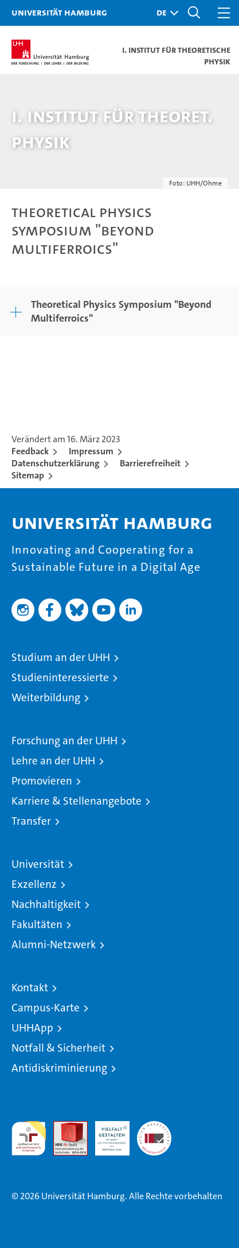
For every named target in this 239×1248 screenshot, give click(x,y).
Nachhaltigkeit (46, 904)
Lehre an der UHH (53, 761)
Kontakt (29, 987)
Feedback (30, 451)
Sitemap (27, 475)
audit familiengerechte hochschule (28, 1138)
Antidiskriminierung (59, 1068)
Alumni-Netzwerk (53, 944)
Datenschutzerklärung (55, 463)
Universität (37, 864)
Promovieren (41, 781)
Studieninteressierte (60, 677)
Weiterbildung (45, 697)
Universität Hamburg (59, 12)
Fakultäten (36, 924)
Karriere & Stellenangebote (76, 801)
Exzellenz (34, 884)
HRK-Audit (106, 1133)
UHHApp (32, 1028)
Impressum (91, 451)
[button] (164, 13)
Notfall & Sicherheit (58, 1048)
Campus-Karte (45, 1007)
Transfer (31, 821)
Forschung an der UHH (64, 740)
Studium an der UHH (60, 657)
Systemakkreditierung (154, 1127)
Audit (64, 1127)
